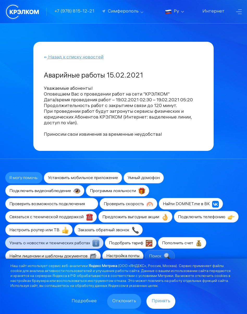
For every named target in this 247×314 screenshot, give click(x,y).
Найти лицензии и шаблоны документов (53, 256)
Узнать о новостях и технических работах (54, 243)
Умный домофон (144, 178)
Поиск (160, 256)
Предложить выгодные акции (135, 217)
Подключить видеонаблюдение (44, 191)
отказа (120, 281)
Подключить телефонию (206, 217)
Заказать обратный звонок (108, 230)
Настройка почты (122, 256)
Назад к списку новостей (73, 57)
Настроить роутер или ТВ (39, 230)
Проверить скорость (128, 204)
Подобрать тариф (130, 243)
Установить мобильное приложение (83, 178)
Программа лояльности (117, 191)
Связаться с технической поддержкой (51, 217)
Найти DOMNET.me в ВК (191, 204)
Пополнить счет (182, 243)
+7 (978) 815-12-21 (74, 11)
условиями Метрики (155, 276)
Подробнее (84, 301)
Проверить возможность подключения (51, 204)
